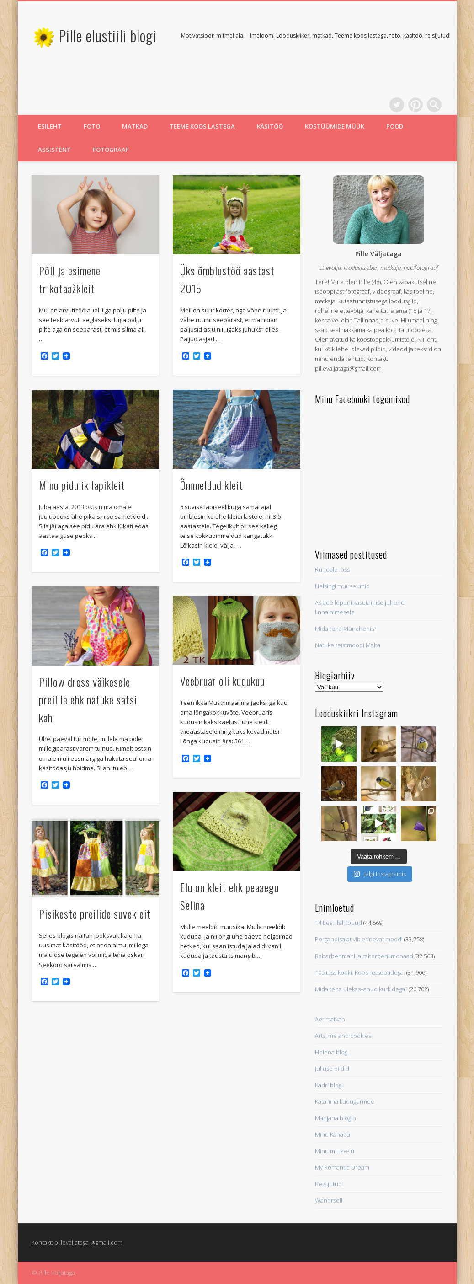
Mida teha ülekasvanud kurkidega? (361, 989)
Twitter (396, 104)
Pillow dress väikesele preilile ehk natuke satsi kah (88, 699)
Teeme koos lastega (202, 126)
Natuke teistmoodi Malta (347, 645)
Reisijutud (328, 1184)
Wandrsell (328, 1200)
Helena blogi (332, 1052)
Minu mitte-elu (334, 1151)
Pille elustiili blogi (108, 35)
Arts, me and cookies (343, 1035)
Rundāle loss (332, 569)
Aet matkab (330, 1019)
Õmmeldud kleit (211, 485)
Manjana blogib (335, 1118)
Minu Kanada (332, 1134)
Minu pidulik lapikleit (82, 485)
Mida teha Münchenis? (345, 628)
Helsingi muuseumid (342, 586)
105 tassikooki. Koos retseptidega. (360, 972)
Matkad (135, 126)
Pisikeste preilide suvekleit (95, 913)
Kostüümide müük (334, 126)
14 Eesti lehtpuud (338, 923)
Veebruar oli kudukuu (222, 680)
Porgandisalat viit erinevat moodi (359, 939)
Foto (92, 126)
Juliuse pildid (332, 1068)
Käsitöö (270, 126)
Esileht (50, 126)
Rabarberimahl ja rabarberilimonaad (364, 956)
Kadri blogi (329, 1085)
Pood (394, 126)
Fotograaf (111, 149)
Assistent (54, 149)
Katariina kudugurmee (344, 1101)
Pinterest (415, 104)
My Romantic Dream (342, 1167)
